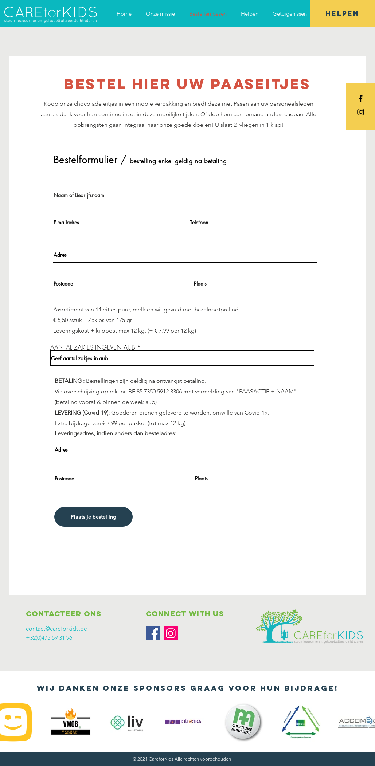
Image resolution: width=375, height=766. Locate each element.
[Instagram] (171, 633)
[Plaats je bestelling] (93, 517)
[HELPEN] (342, 13)
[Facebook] (153, 633)
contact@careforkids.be (56, 628)
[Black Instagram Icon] (360, 112)
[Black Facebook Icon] (360, 98)
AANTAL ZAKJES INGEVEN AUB (92, 347)
